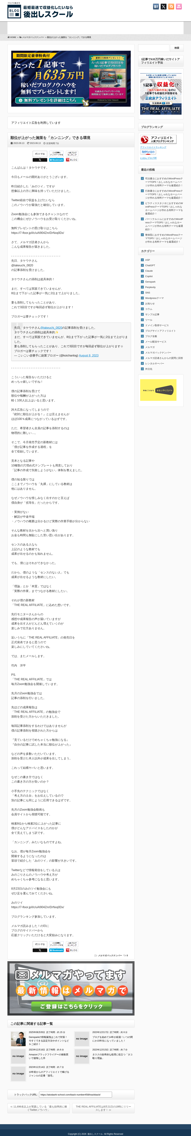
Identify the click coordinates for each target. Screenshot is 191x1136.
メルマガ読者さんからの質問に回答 (164, 358)
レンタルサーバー (154, 363)
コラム (148, 309)
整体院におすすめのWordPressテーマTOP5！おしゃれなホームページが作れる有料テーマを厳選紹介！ (164, 238)
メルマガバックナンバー (110, 955)
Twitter (124, 27)
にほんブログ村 (148, 158)
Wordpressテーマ (154, 298)
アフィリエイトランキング (153, 147)
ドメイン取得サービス (157, 325)
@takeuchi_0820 (51, 327)
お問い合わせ (163, 27)
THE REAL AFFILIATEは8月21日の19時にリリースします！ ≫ (103, 1108)
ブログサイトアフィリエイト (160, 330)
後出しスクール (95, 1134)
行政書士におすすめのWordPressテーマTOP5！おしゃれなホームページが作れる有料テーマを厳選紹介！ (164, 194)
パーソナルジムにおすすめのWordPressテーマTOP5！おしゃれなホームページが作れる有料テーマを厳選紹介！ (164, 224)
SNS (147, 292)
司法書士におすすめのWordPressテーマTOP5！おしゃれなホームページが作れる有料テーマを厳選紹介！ (164, 182)
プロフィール (84, 27)
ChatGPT (150, 265)
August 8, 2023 (89, 355)
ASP (147, 260)
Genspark (150, 281)
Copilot (149, 276)
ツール (148, 320)
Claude (149, 270)
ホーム (16, 27)
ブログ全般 (151, 336)
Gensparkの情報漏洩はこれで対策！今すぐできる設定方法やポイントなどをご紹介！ (49, 1041)
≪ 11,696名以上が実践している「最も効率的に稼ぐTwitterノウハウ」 (38, 1108)
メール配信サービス (155, 341)
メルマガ (45, 27)
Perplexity (150, 287)
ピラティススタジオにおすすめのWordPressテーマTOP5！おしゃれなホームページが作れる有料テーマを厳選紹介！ (164, 208)
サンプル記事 (152, 314)
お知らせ (150, 303)
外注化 (148, 369)
